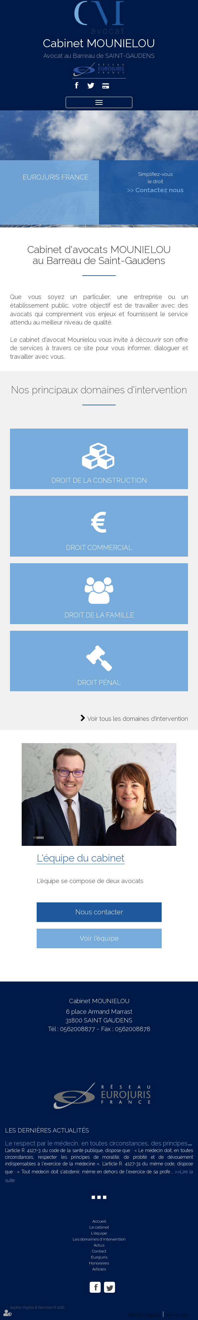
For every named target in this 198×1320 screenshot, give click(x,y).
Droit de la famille (99, 615)
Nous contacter (99, 912)
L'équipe (99, 1233)
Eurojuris (99, 1257)
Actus (99, 1245)
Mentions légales (144, 1315)
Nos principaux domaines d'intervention (99, 390)
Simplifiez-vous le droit (155, 182)
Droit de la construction (99, 480)
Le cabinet (99, 1227)
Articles (99, 1269)
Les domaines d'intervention (99, 1239)
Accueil (99, 1221)
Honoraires (99, 1263)
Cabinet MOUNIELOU (99, 43)
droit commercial (99, 548)
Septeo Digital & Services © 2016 (37, 1307)
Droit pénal (99, 683)
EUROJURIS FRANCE (55, 177)
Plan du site (177, 1315)
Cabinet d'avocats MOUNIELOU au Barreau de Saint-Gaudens (99, 255)
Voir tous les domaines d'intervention (137, 718)
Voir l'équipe (99, 938)
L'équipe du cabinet (81, 858)
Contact (99, 1251)
